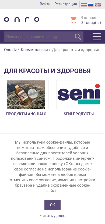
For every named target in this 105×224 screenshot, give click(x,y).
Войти (45, 4)
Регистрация (65, 4)
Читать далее (52, 215)
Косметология (34, 49)
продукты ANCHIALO (26, 114)
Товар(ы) (90, 22)
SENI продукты (79, 114)
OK (52, 205)
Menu (97, 36)
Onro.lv (10, 49)
